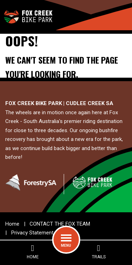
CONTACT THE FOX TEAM (60, 224)
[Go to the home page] (28, 15)
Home (12, 224)
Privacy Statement (32, 233)
